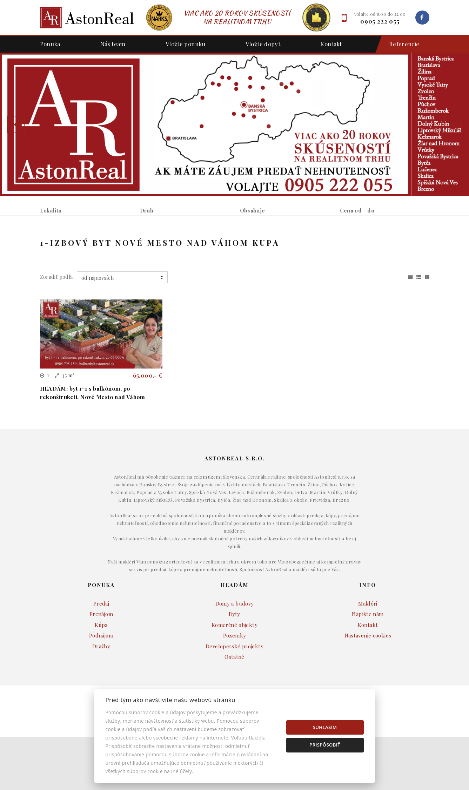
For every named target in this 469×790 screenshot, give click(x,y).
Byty (234, 667)
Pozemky (234, 688)
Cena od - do (357, 210)
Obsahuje (252, 210)
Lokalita (50, 210)
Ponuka (50, 44)
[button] (16, 124)
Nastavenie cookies (367, 688)
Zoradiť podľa (56, 329)
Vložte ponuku (186, 44)
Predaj (60, 247)
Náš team (113, 44)
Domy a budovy (234, 656)
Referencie (401, 44)
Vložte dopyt (263, 44)
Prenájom (101, 247)
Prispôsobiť (324, 745)
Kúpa (140, 247)
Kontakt (331, 44)
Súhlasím (325, 727)
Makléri (367, 656)
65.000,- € (148, 428)
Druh (147, 210)
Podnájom (179, 247)
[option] (234, 124)
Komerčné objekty (234, 678)
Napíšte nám (367, 667)
